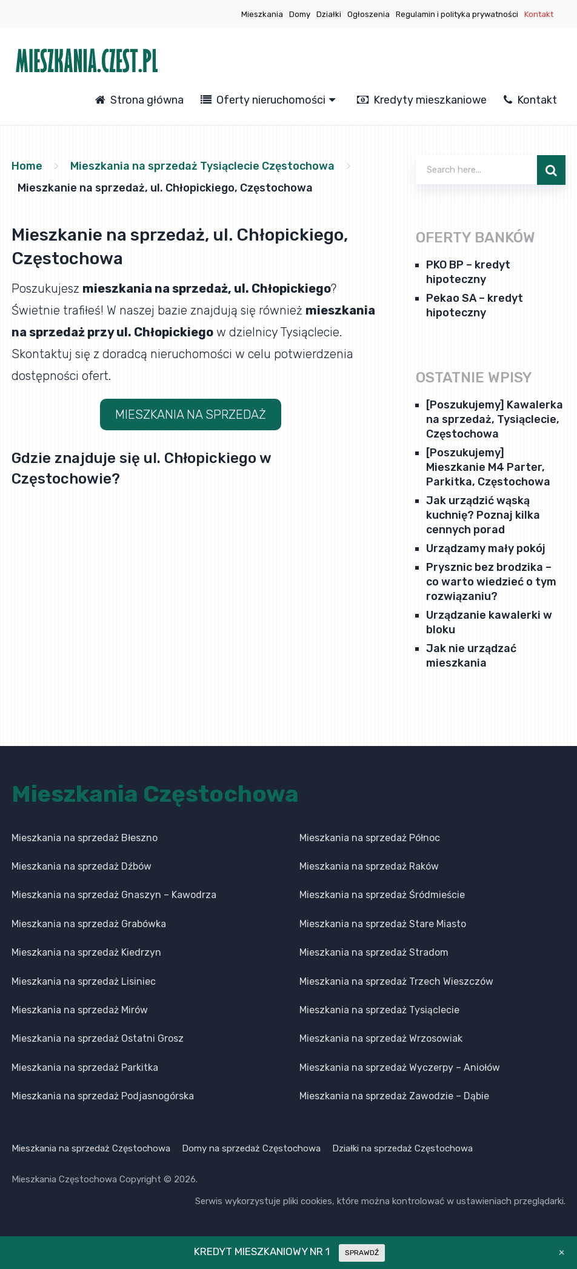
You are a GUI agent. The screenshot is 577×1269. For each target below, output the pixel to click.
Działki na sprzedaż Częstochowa (402, 1148)
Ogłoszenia (368, 14)
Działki (328, 14)
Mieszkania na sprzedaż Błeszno (85, 838)
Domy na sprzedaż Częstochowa (251, 1148)
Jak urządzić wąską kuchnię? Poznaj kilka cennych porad (483, 515)
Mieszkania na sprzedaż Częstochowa (91, 1148)
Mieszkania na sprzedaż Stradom (374, 952)
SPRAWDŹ (362, 1252)
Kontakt (538, 14)
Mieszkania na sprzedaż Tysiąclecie (379, 1010)
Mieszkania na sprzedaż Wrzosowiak (380, 1038)
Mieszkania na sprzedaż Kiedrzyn (86, 952)
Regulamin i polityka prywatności (457, 14)
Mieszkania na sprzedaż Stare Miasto (382, 924)
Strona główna (139, 100)
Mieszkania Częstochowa (155, 793)
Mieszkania (262, 14)
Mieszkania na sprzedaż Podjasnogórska (103, 1096)
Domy (299, 14)
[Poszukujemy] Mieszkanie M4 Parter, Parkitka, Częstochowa (488, 467)
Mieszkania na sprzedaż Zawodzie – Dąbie (394, 1096)
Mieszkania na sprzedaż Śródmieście (382, 895)
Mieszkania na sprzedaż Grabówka (89, 924)
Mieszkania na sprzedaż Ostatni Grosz (98, 1038)
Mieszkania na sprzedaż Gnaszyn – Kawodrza (114, 895)
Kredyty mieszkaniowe (422, 100)
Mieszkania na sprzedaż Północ (369, 838)
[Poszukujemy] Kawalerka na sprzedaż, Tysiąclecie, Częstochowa (494, 419)
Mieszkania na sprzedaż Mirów (80, 1010)
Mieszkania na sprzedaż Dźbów (82, 866)
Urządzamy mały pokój (485, 548)
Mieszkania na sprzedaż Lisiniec (84, 981)
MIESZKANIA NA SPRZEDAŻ (190, 414)
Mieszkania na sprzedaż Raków (369, 866)
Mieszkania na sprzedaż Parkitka (85, 1067)
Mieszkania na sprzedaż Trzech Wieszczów (396, 981)
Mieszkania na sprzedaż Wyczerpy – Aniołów (399, 1067)
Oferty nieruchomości (263, 100)
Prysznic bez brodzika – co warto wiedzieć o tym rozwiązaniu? (491, 582)
